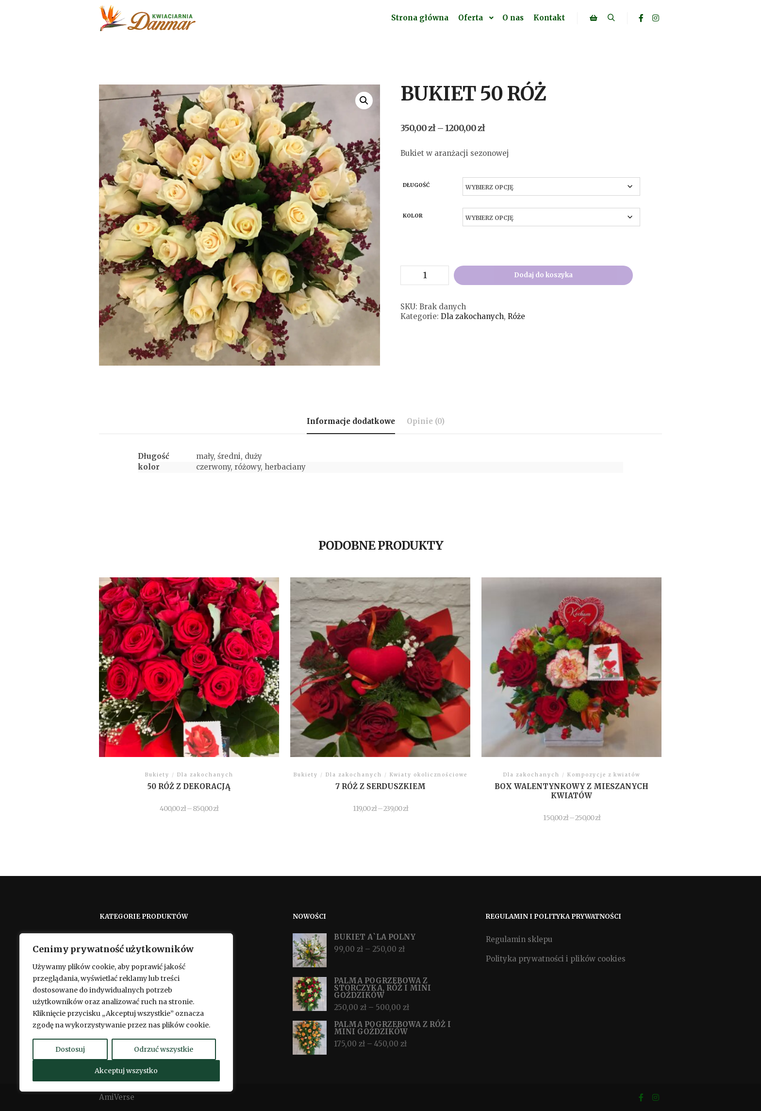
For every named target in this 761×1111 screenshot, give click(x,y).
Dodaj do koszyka (543, 275)
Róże (516, 316)
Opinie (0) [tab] (426, 421)
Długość (416, 185)
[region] (126, 1012)
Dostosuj (70, 1049)
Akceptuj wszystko (126, 1070)
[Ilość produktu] (424, 275)
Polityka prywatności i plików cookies (556, 958)
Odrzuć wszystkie (163, 1049)
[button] (364, 100)
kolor (413, 215)
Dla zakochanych (472, 316)
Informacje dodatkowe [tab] (351, 421)
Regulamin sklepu (519, 939)
